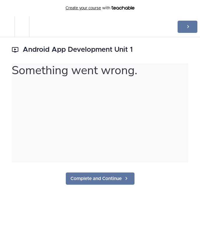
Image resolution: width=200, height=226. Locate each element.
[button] (7, 26)
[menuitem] (22, 26)
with (100, 8)
